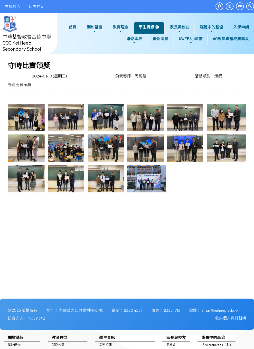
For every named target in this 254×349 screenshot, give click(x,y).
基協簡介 (14, 345)
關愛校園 (58, 345)
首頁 (72, 27)
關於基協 (94, 29)
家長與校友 (179, 29)
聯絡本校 (134, 40)
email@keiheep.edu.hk (219, 310)
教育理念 (120, 29)
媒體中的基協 (211, 29)
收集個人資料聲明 (230, 318)
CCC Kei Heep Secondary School (21, 46)
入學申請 (241, 27)
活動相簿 (105, 345)
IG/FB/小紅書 (191, 40)
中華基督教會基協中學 (26, 37)
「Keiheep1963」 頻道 (216, 345)
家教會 (171, 345)
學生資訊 (146, 29)
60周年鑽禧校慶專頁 (231, 38)
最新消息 (160, 38)
